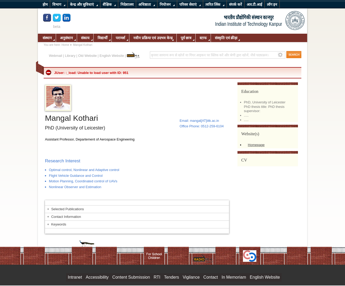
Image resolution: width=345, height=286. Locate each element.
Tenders (171, 277)
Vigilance (191, 277)
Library (70, 56)
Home (65, 44)
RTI (157, 277)
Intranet (75, 277)
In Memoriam (233, 277)
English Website (112, 56)
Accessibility (97, 277)
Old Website (87, 56)
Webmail (55, 56)
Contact (210, 277)
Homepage (256, 145)
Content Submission (131, 277)
